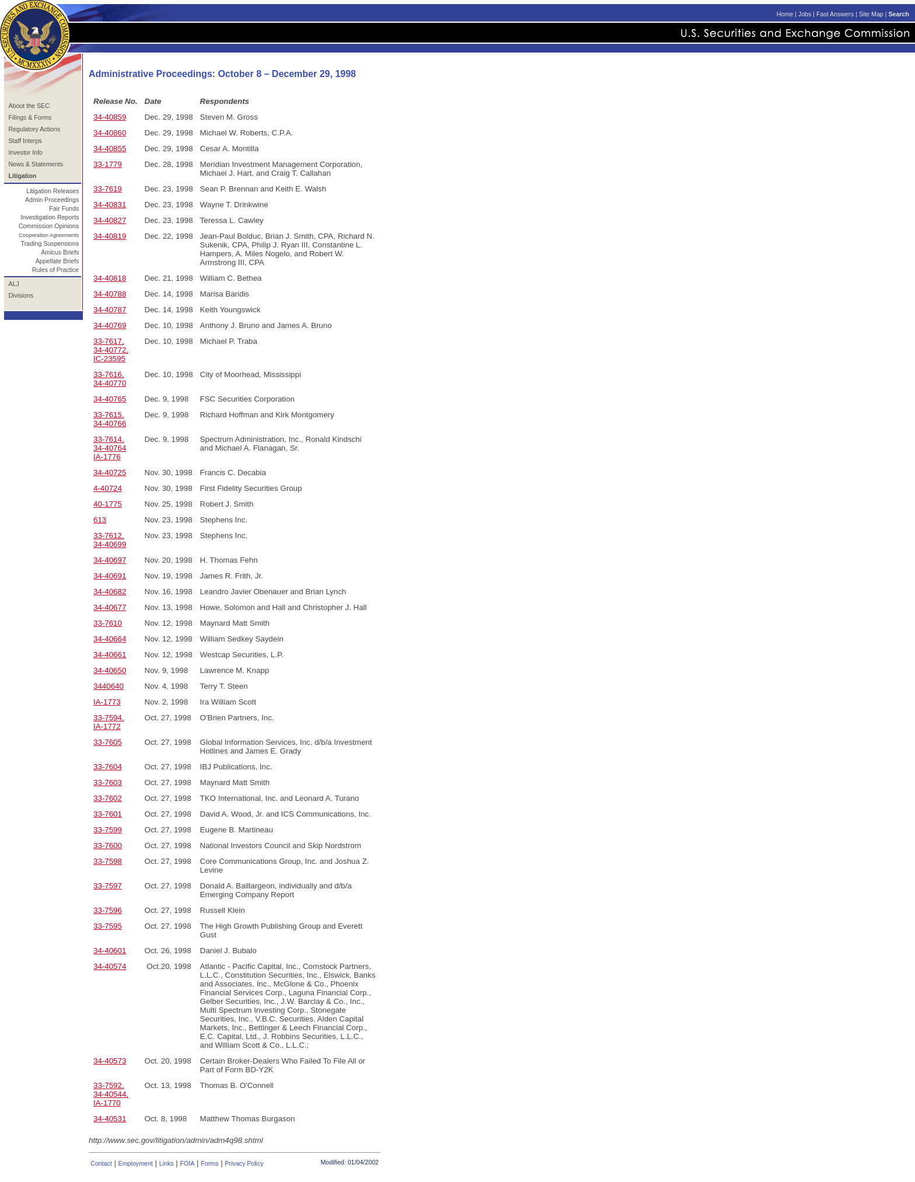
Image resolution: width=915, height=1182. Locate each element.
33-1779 (107, 164)
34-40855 (109, 148)
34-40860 (109, 132)
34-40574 (109, 966)
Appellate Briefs (57, 260)
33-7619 (107, 188)
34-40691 (109, 575)
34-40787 (109, 309)
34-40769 (109, 325)
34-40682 (109, 591)
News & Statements (35, 164)
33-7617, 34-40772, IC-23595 (110, 350)
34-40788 (109, 294)
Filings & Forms (29, 117)
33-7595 (107, 926)
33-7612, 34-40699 (109, 540)
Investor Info (25, 152)
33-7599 (107, 829)
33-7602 (107, 798)
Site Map (871, 14)
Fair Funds (64, 208)
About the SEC (29, 105)
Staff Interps (24, 140)
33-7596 (107, 910)
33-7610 (107, 623)
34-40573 (109, 1061)
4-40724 (107, 488)
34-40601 (109, 950)
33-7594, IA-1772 (108, 722)
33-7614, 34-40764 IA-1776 (109, 448)
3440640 (108, 686)
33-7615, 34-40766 (109, 419)
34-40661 (109, 654)
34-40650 (109, 670)
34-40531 (109, 1118)
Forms (209, 1163)
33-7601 (107, 814)
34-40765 (109, 399)
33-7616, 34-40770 (109, 379)
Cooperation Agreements (49, 235)
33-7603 (107, 782)
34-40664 (109, 638)
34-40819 (109, 236)
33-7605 (107, 742)
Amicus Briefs (60, 252)
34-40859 (109, 117)
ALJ (13, 283)
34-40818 (109, 278)
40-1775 (107, 504)
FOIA (187, 1163)
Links (166, 1163)
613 (99, 519)
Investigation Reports (49, 217)
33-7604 (107, 766)
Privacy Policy (244, 1163)
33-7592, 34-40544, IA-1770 (110, 1094)
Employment (135, 1163)
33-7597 (107, 885)
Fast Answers (835, 14)
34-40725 (109, 472)
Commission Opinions (49, 225)
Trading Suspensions (50, 243)
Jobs (805, 14)
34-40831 (109, 204)
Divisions (20, 295)
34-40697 (109, 560)
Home (785, 14)
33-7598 (107, 861)
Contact (101, 1163)
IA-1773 (107, 702)
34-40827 (109, 220)
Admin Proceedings (52, 199)
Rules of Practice (55, 269)
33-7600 (107, 845)
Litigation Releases (52, 190)
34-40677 (109, 607)
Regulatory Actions (34, 129)
